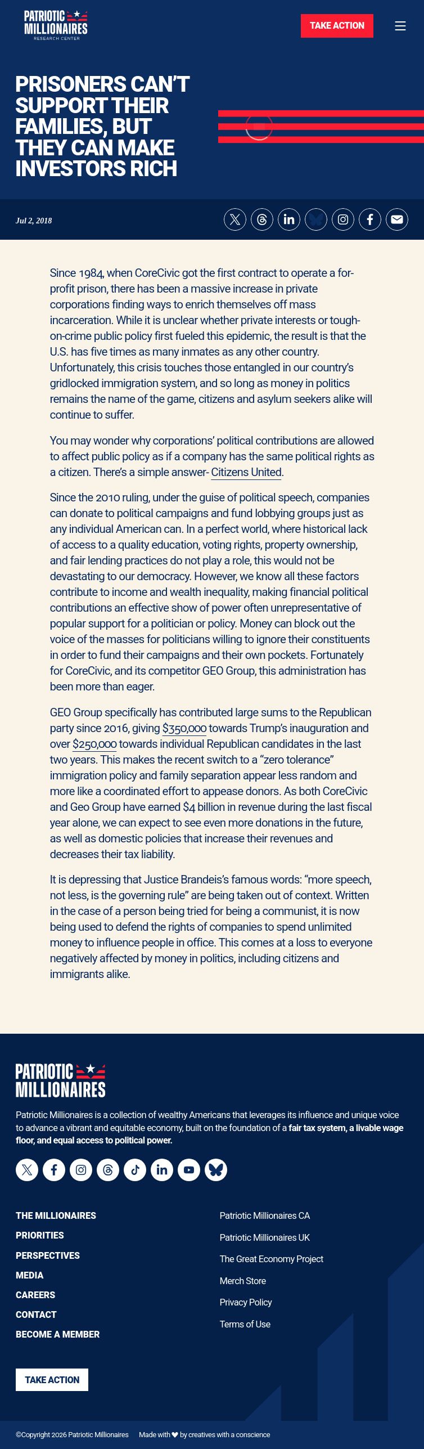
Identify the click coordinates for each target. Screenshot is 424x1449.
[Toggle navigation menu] (400, 25)
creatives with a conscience (229, 1434)
